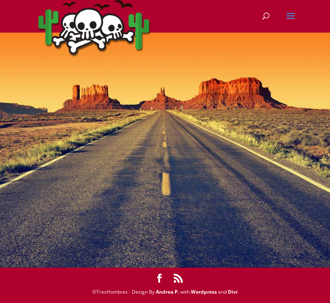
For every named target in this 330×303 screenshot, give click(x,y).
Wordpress (204, 291)
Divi (233, 291)
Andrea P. (167, 291)
